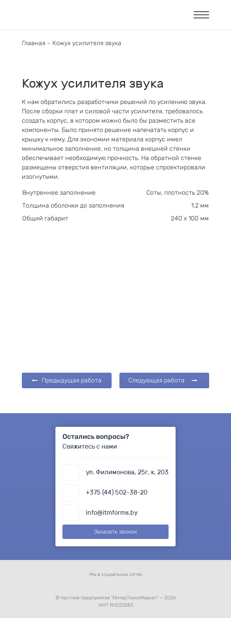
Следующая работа (162, 380)
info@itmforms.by (112, 512)
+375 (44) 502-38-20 (116, 492)
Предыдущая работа (66, 380)
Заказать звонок (115, 531)
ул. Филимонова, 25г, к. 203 (127, 472)
